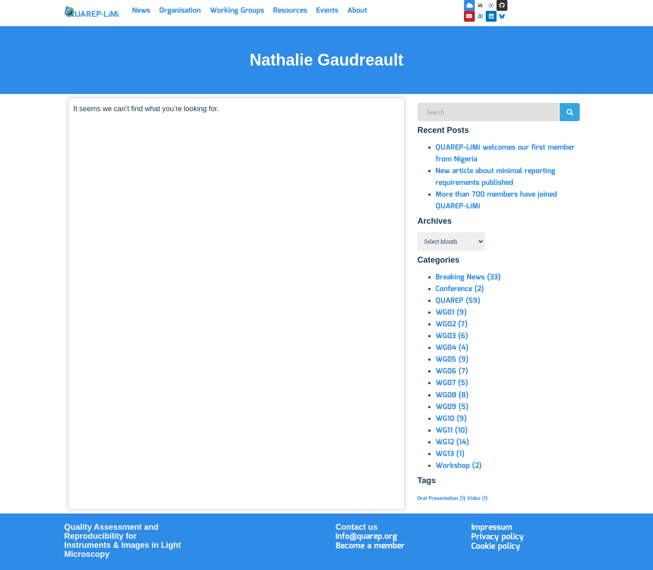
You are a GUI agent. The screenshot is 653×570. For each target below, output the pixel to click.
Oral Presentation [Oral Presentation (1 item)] (441, 498)
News (141, 10)
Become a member (370, 546)
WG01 (451, 312)
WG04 (451, 347)
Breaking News (468, 277)
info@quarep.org (366, 536)
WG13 (449, 454)
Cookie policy (495, 546)
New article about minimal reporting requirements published (495, 176)
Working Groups (237, 10)
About (357, 10)
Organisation (180, 10)
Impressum (491, 527)
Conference (459, 289)
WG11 (451, 430)
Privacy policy (497, 537)
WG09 (451, 407)
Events (327, 10)
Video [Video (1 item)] (477, 498)
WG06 (451, 371)
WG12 (452, 442)
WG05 (451, 359)
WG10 (451, 418)
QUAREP (457, 300)
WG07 (451, 383)
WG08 (451, 395)
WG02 (451, 324)
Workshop (458, 465)
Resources (290, 10)
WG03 (451, 336)
